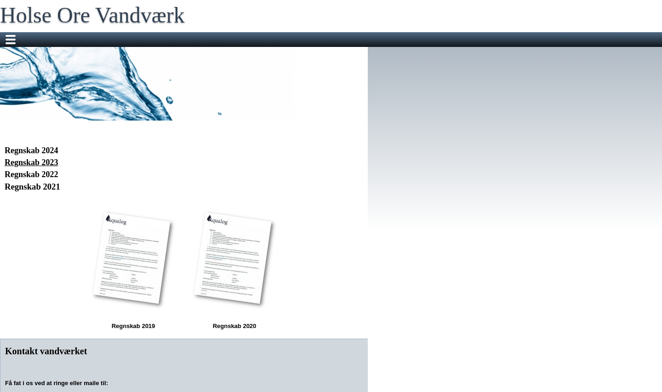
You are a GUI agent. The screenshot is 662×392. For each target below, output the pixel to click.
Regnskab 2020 (234, 266)
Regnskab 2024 (31, 150)
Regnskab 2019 (133, 266)
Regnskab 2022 (31, 174)
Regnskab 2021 (32, 186)
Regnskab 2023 (31, 162)
